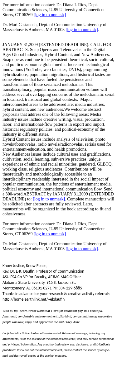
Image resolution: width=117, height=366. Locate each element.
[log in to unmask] (50, 14)
